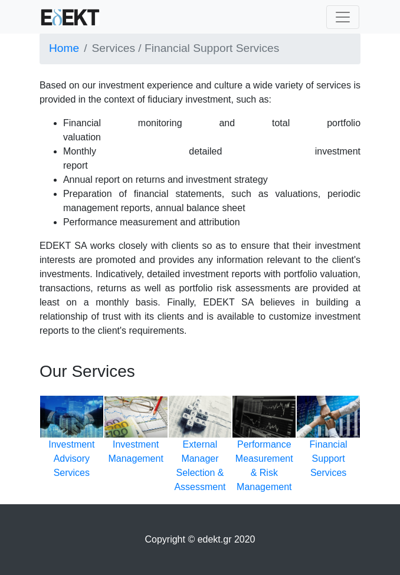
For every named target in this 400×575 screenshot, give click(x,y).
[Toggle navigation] (342, 17)
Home (64, 48)
